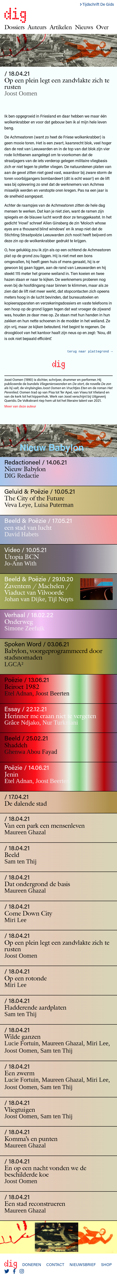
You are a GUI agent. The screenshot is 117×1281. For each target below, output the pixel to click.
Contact (55, 1264)
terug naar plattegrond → (89, 351)
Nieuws (84, 27)
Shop (106, 1264)
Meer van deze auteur (20, 406)
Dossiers (14, 27)
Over (102, 27)
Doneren (31, 1264)
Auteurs (37, 27)
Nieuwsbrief (83, 1264)
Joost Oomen (20, 93)
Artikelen (61, 27)
